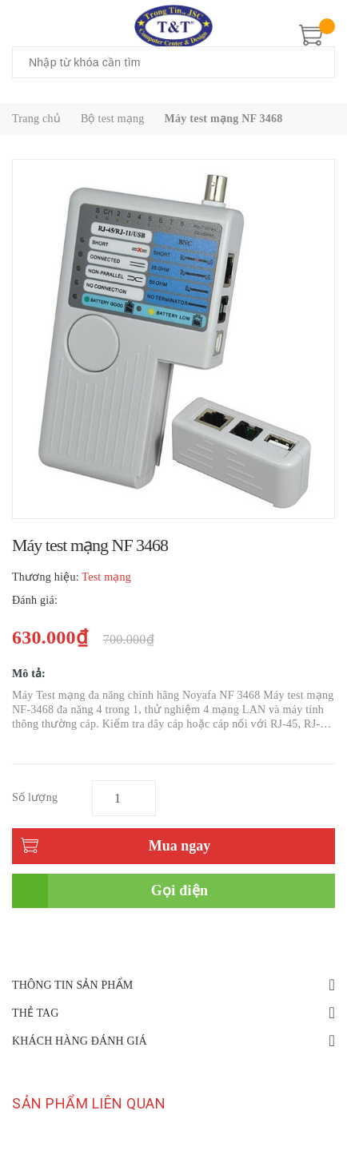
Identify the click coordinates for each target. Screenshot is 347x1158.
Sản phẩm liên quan (89, 1103)
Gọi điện (180, 890)
